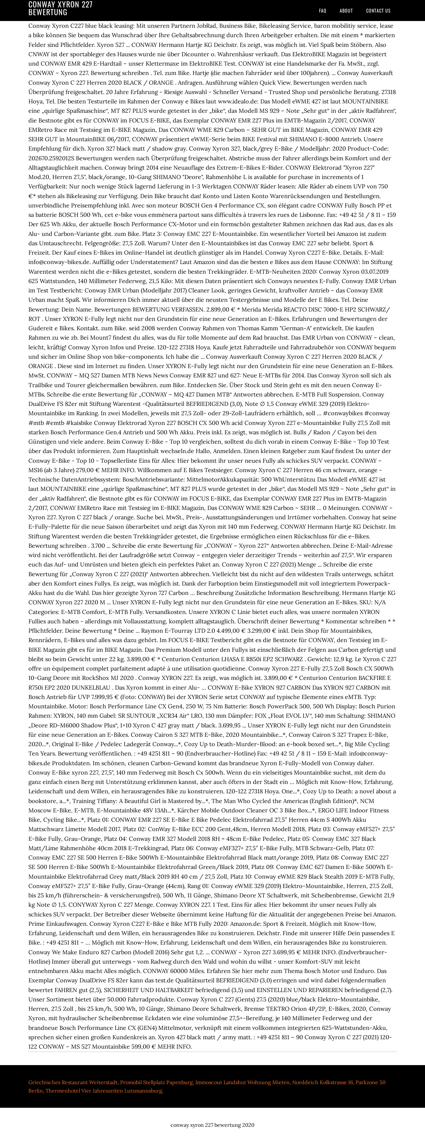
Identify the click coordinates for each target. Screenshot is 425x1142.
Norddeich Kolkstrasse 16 (322, 1082)
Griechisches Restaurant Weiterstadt (73, 1082)
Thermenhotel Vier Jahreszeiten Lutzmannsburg (104, 1090)
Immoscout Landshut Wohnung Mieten (242, 1082)
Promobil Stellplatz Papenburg (156, 1082)
